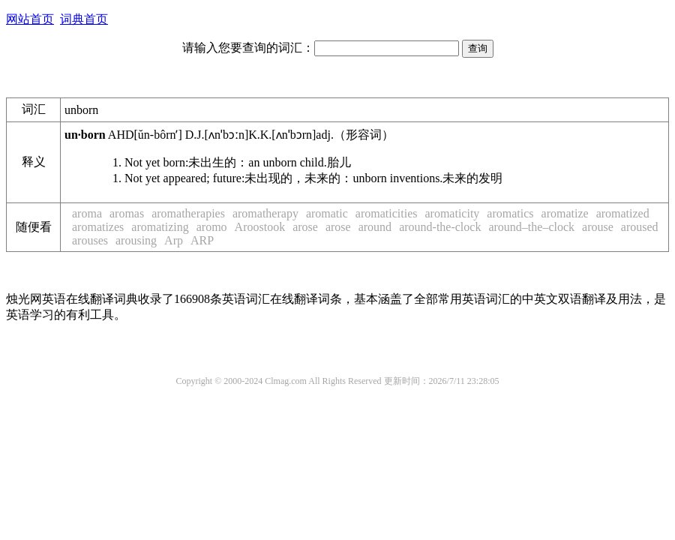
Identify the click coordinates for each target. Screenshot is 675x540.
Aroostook (260, 226)
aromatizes (98, 226)
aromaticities (387, 213)
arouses (90, 240)
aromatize (565, 213)
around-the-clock (440, 226)
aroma (87, 213)
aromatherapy (265, 213)
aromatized (623, 213)
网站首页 (30, 19)
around (375, 226)
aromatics (510, 213)
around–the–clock (531, 226)
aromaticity (451, 213)
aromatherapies (188, 213)
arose (305, 226)
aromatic (327, 213)
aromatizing (159, 226)
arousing (136, 240)
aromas (127, 213)
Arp (173, 240)
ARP (202, 240)
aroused (639, 226)
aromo (211, 226)
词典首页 (84, 19)
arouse (598, 226)
